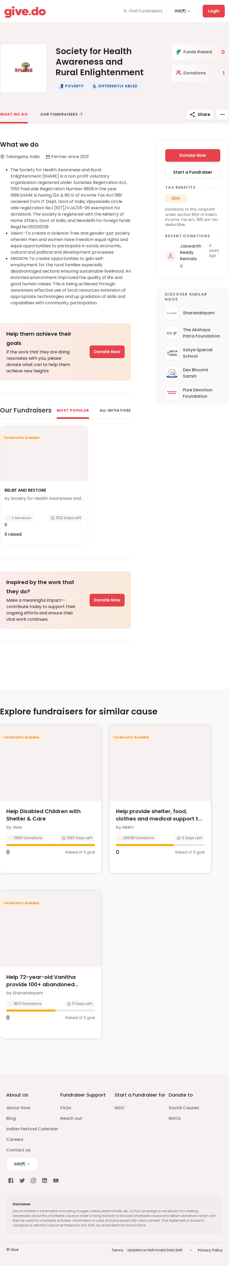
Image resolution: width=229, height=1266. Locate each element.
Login (214, 11)
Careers (14, 1139)
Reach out (71, 1118)
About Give (18, 1108)
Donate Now (107, 352)
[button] (71, 86)
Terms (117, 1250)
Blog (11, 1118)
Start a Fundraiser (192, 172)
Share (199, 114)
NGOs (175, 1118)
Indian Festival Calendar (32, 1129)
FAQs (65, 1108)
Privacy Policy (210, 1250)
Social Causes (184, 1108)
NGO (119, 1108)
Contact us (18, 1150)
